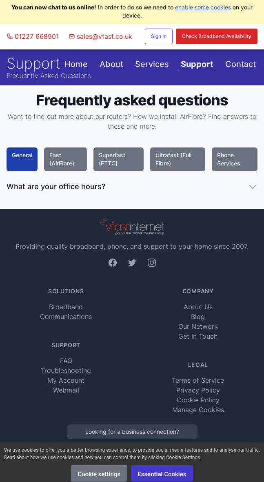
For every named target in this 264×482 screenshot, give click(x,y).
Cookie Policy (198, 400)
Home (76, 64)
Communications (66, 316)
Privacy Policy (198, 390)
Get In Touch (197, 336)
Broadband (66, 307)
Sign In (158, 36)
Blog (198, 316)
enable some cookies (203, 7)
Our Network (198, 326)
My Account (65, 380)
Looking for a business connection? (132, 431)
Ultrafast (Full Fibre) (173, 159)
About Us (198, 307)
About (111, 64)
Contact (240, 64)
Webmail (66, 390)
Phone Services (228, 159)
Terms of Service (198, 380)
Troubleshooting (66, 370)
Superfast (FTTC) (112, 159)
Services (152, 64)
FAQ (66, 361)
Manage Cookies (198, 410)
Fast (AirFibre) (61, 159)
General (22, 155)
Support (197, 64)
